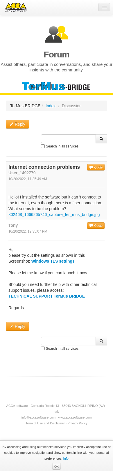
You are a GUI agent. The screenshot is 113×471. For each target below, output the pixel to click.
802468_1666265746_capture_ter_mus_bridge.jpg (54, 214)
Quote (96, 167)
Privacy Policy (77, 423)
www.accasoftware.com (75, 417)
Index (50, 105)
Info (66, 458)
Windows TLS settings (53, 261)
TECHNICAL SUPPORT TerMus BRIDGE (46, 296)
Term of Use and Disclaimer (45, 423)
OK (56, 466)
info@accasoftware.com (38, 417)
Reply (17, 124)
